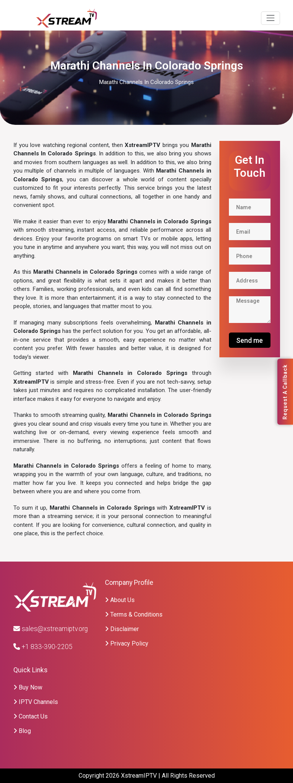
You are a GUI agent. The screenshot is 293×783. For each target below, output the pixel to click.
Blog (22, 731)
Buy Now (27, 687)
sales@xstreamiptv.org (50, 629)
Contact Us (30, 716)
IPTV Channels (35, 702)
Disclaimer (122, 629)
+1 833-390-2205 (42, 647)
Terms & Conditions (134, 614)
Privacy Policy (126, 643)
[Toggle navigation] (270, 18)
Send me (249, 340)
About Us (120, 600)
